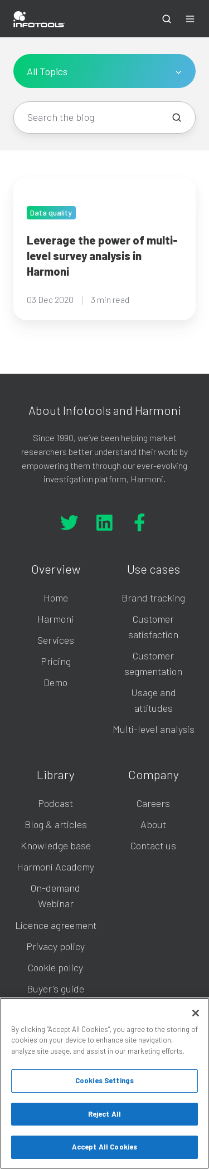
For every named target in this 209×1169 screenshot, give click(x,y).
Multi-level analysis (154, 729)
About (153, 824)
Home (55, 597)
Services (55, 640)
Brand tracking (153, 597)
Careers (153, 803)
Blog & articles (56, 824)
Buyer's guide (55, 988)
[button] (166, 19)
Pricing (56, 661)
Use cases (153, 568)
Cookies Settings (104, 1080)
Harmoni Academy (55, 866)
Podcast (55, 803)
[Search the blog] (176, 117)
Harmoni (55, 619)
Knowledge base (56, 845)
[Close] (195, 1013)
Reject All (104, 1113)
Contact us (153, 845)
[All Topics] (104, 71)
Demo (55, 682)
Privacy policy (55, 946)
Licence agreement (55, 925)
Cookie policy (55, 967)
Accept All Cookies (104, 1146)
